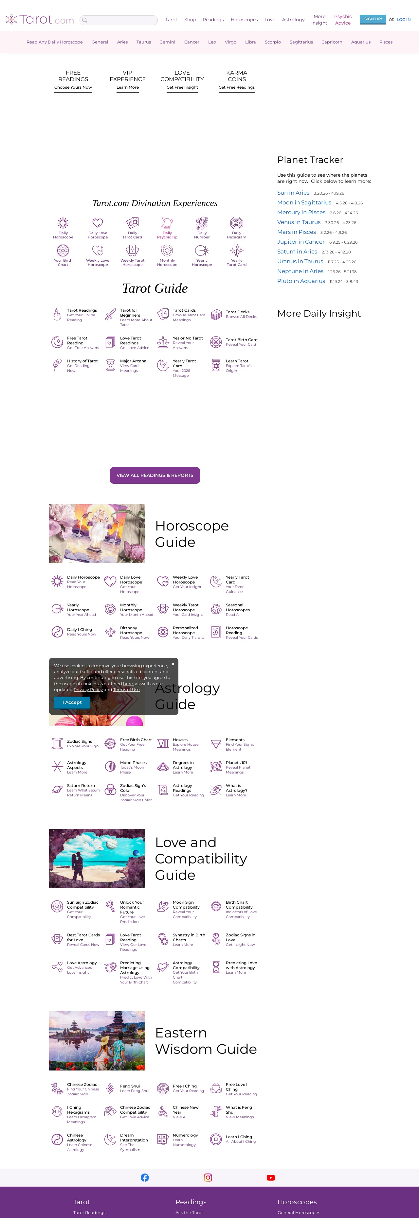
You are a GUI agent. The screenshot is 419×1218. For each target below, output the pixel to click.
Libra (250, 41)
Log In (404, 19)
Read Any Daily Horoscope (55, 41)
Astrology (293, 20)
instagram (208, 1178)
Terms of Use (126, 689)
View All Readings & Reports (155, 475)
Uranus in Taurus (300, 261)
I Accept (72, 702)
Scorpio (273, 41)
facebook (145, 1178)
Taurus (144, 41)
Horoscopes (244, 20)
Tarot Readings (89, 1212)
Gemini (167, 41)
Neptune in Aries (300, 271)
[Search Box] (119, 20)
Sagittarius (301, 41)
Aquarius (361, 41)
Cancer (191, 41)
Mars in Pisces (296, 232)
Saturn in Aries (297, 251)
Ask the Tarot (189, 1212)
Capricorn (331, 41)
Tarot (171, 20)
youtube (271, 1178)
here (128, 683)
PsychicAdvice (343, 19)
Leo (212, 41)
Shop (190, 20)
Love (269, 20)
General (100, 41)
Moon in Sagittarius (304, 202)
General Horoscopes (299, 1212)
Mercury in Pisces (301, 212)
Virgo (230, 41)
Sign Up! (373, 18)
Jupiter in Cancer (301, 241)
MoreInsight (319, 19)
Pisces (385, 41)
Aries (122, 41)
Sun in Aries (293, 192)
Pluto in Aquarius (301, 281)
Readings (213, 20)
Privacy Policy (88, 689)
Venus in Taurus (298, 222)
